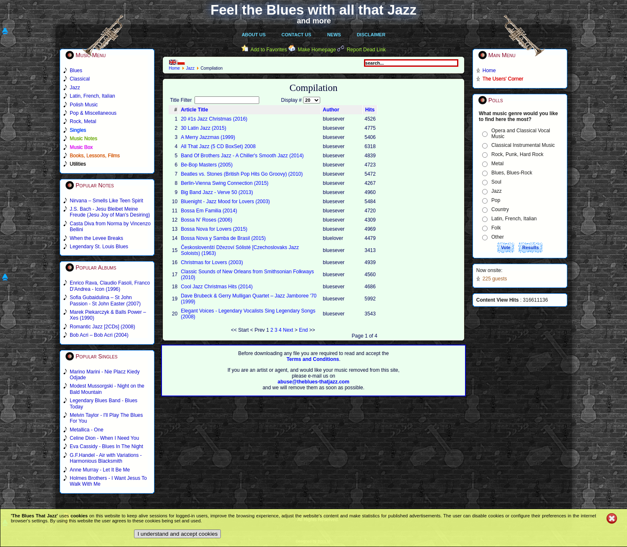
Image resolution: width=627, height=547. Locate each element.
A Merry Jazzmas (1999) (208, 137)
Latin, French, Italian (514, 219)
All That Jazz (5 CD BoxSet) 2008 (218, 146)
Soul (496, 182)
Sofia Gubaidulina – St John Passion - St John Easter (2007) (105, 300)
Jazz (190, 68)
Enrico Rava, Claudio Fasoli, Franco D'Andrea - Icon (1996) (110, 286)
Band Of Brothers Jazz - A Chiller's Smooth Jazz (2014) (242, 156)
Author (331, 110)
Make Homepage (317, 50)
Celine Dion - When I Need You (104, 438)
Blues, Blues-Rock (511, 173)
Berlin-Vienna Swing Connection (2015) (224, 183)
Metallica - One (87, 430)
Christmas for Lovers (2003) (212, 262)
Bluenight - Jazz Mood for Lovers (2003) (225, 201)
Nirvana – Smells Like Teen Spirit (106, 201)
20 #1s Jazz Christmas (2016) (214, 119)
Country (500, 209)
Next (288, 330)
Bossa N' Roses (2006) (206, 220)
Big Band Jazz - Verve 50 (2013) (217, 192)
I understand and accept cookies (177, 534)
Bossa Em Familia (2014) (209, 211)
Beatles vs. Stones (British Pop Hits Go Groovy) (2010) (242, 174)
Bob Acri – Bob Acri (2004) (99, 335)
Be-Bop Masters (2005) (207, 165)
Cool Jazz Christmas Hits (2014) (217, 287)
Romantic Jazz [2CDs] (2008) (102, 327)
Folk (496, 228)
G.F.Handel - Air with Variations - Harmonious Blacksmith (106, 458)
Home (174, 68)
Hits (370, 110)
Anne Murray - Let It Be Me (100, 470)
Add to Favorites (268, 50)
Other (497, 237)
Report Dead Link (366, 50)
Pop (495, 200)
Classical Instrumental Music (523, 145)
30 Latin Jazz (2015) (203, 128)
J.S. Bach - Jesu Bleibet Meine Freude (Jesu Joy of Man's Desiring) (110, 212)
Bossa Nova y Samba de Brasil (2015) (223, 238)
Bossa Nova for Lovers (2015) (214, 229)
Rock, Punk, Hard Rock (517, 154)
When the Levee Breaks (96, 238)
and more (314, 21)
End (303, 330)
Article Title (194, 110)
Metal (497, 163)
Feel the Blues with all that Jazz (313, 10)
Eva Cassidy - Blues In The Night (106, 446)
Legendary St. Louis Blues (99, 247)
